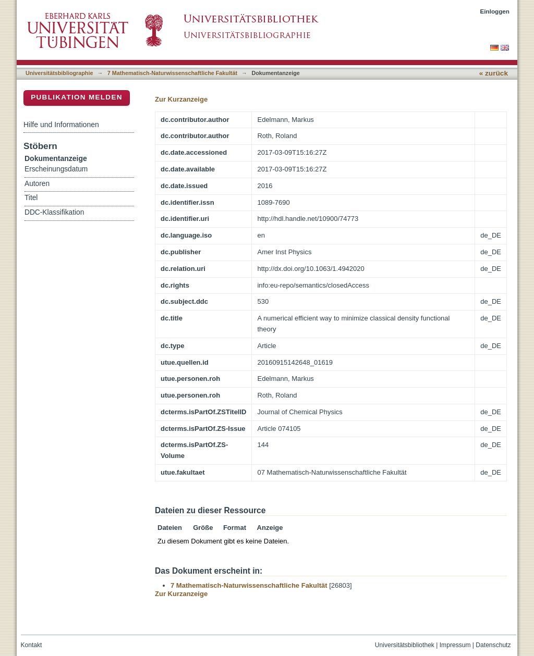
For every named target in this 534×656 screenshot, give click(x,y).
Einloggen (495, 11)
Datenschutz (493, 645)
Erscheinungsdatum (56, 169)
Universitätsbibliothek (404, 645)
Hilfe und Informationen (61, 124)
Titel (31, 198)
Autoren (37, 184)
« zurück (493, 73)
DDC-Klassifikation (54, 212)
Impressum (455, 645)
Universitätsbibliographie (59, 73)
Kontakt (31, 645)
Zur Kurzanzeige (181, 99)
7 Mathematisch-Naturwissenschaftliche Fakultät (172, 73)
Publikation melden (77, 97)
